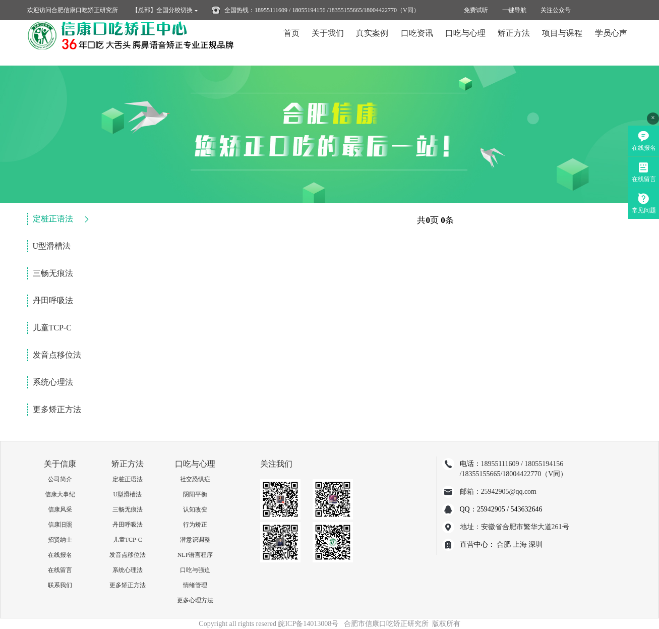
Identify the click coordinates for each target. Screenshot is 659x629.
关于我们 (328, 42)
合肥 (504, 544)
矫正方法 (514, 42)
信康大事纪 (60, 494)
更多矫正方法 (57, 409)
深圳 (535, 544)
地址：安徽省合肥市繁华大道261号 (514, 527)
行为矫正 (195, 524)
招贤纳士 (60, 539)
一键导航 (514, 10)
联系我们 (60, 585)
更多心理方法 (195, 600)
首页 (291, 42)
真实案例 (372, 42)
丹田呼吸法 (53, 300)
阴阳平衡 (195, 494)
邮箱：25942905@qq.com (498, 491)
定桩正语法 (53, 218)
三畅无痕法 (53, 273)
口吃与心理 (465, 42)
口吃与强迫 (195, 570)
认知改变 (195, 509)
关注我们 (276, 464)
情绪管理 (195, 585)
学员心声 (611, 42)
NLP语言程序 (195, 554)
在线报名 (60, 554)
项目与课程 (562, 42)
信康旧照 (60, 524)
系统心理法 (53, 382)
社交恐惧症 (195, 479)
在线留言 (60, 570)
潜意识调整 (195, 539)
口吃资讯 (417, 42)
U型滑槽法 (52, 246)
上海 (520, 544)
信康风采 (60, 509)
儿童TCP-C (52, 327)
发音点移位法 (57, 355)
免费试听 (476, 10)
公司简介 (60, 479)
